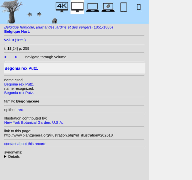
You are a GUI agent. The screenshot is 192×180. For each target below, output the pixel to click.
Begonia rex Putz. (19, 84)
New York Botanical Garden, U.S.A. (33, 122)
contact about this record (24, 144)
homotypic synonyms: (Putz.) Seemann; (74, 156)
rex (20, 110)
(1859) (15, 40)
